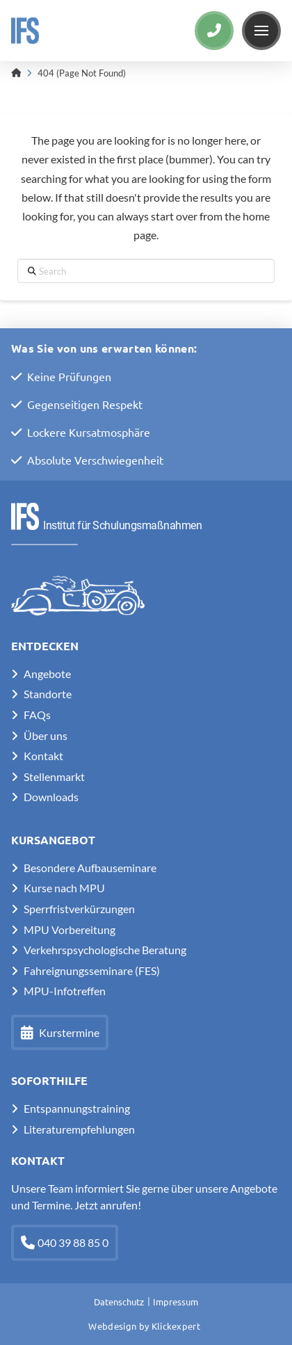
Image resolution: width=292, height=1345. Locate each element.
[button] (261, 30)
